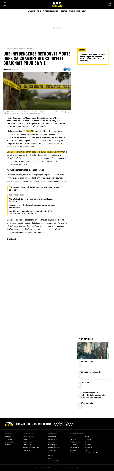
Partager (65, 69)
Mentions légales (52, 444)
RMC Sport (73, 439)
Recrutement (51, 442)
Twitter (69, 69)
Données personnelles (54, 447)
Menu (5, 6)
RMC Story (73, 444)
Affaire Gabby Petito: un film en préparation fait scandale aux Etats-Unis (31, 200)
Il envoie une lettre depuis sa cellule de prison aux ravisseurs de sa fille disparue (32, 206)
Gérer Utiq (50, 455)
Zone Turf (72, 453)
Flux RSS (66, 424)
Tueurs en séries (74, 11)
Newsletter (70, 424)
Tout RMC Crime (9, 442)
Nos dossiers (8, 439)
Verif (86, 450)
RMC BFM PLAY (74, 447)
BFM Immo (88, 444)
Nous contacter (52, 436)
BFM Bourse (88, 447)
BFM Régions (89, 442)
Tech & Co (73, 450)
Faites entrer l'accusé (50, 11)
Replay (109, 6)
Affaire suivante (27, 444)
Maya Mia (30, 131)
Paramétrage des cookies (55, 453)
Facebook (56, 424)
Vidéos (39, 11)
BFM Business (89, 439)
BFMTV (87, 436)
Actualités (31, 11)
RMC (71, 436)
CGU (49, 458)
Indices (25, 439)
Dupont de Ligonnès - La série (31, 447)
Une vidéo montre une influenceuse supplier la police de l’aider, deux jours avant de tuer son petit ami (32, 212)
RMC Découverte (75, 442)
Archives (7, 444)
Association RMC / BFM (91, 453)
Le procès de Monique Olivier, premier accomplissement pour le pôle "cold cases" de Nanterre (92, 57)
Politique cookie (52, 450)
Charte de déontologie (54, 461)
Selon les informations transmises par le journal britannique (36, 152)
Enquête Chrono (27, 442)
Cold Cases (63, 11)
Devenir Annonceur (53, 439)
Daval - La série (27, 450)
